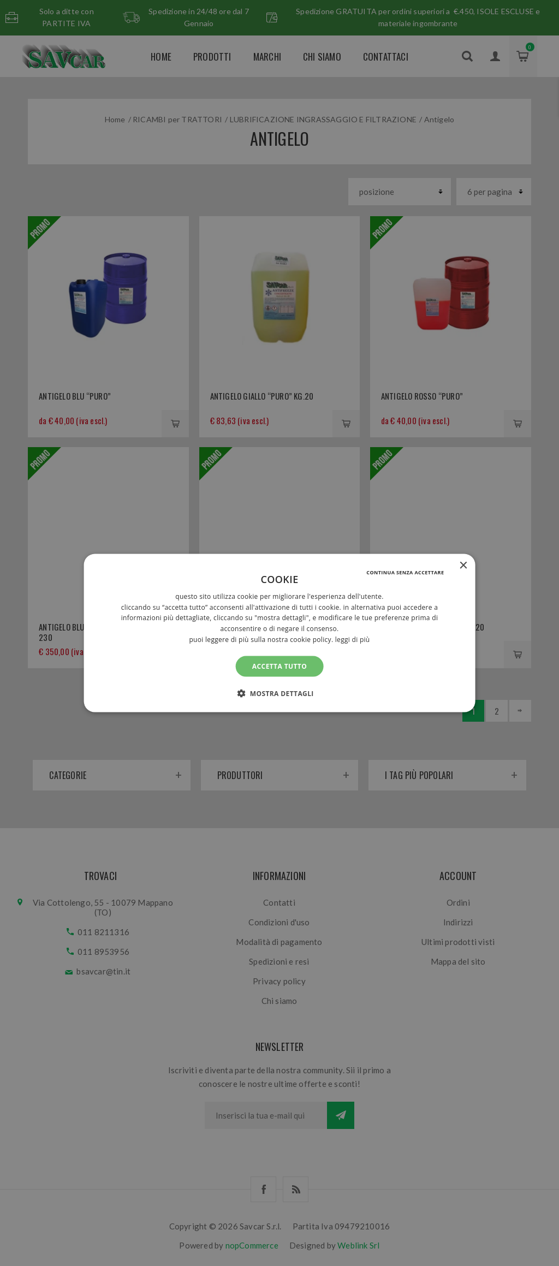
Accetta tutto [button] (279, 665)
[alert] (279, 633)
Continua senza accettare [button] (405, 571)
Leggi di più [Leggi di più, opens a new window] (352, 639)
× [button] (463, 565)
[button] (279, 693)
